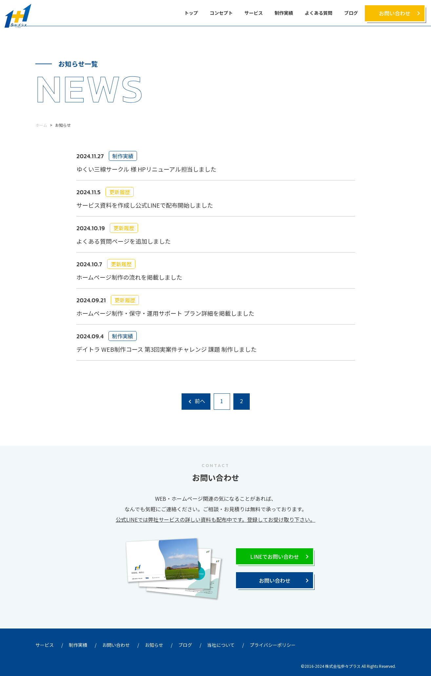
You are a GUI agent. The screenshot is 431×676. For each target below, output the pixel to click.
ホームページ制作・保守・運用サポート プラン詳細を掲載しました (165, 313)
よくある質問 (318, 12)
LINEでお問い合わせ (274, 556)
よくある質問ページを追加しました (123, 241)
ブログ (351, 12)
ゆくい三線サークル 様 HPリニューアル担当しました (146, 169)
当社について (221, 645)
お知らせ (154, 645)
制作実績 (284, 12)
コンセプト (221, 12)
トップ (191, 12)
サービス (254, 12)
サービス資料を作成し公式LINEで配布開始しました (144, 205)
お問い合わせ (394, 13)
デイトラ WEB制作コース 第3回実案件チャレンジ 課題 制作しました (166, 349)
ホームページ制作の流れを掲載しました (129, 277)
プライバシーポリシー (273, 645)
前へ (200, 401)
